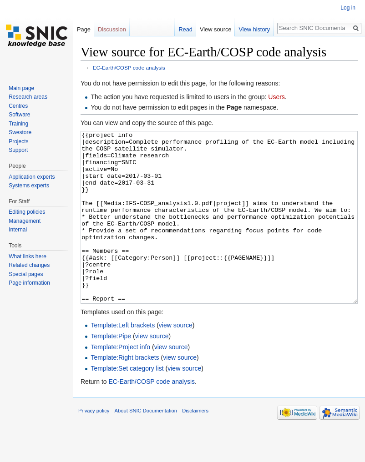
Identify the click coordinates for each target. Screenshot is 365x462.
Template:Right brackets (125, 391)
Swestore (20, 132)
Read (185, 29)
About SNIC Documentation (146, 444)
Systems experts (29, 185)
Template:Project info (120, 381)
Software (19, 114)
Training (18, 124)
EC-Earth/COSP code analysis (129, 67)
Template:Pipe (111, 370)
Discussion (112, 29)
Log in (347, 8)
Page (84, 29)
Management (25, 221)
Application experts (32, 177)
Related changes (29, 265)
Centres (18, 106)
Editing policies (27, 212)
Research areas (28, 97)
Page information (29, 283)
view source (176, 359)
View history (254, 29)
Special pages (26, 274)
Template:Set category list (127, 402)
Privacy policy (93, 444)
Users (276, 96)
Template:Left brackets (123, 359)
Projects (18, 141)
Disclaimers (195, 444)
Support (18, 150)
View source (215, 29)
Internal (18, 229)
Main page (21, 88)
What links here (27, 256)
